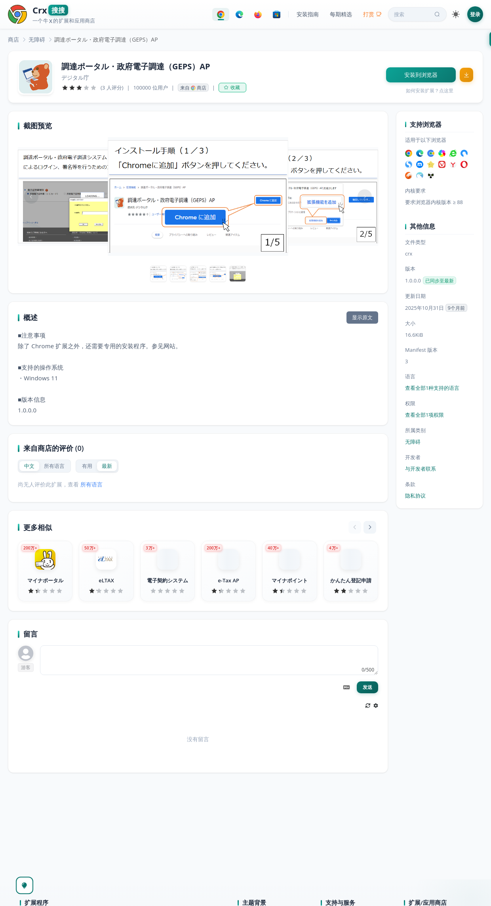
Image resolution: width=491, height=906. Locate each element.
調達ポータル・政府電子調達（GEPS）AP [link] (106, 39)
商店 (13, 39)
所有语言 (91, 484)
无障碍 (37, 39)
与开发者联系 (420, 468)
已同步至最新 (439, 280)
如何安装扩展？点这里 (429, 90)
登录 (475, 14)
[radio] (29, 466)
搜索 (418, 14)
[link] (13, 39)
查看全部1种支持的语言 (432, 387)
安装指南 (308, 14)
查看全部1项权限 (424, 414)
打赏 (372, 14)
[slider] (79, 88)
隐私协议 (415, 495)
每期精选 (341, 14)
